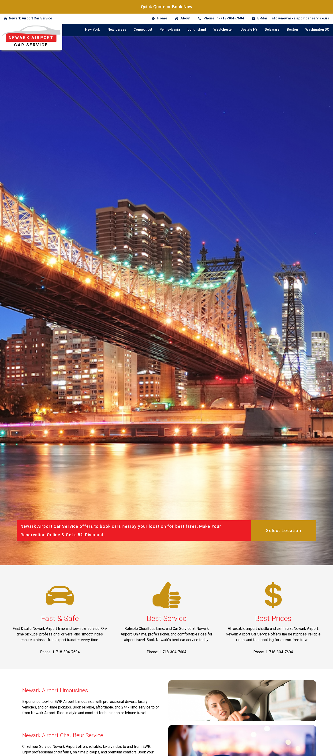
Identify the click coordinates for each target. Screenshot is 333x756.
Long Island (196, 30)
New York (92, 30)
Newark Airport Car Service (30, 18)
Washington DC (317, 30)
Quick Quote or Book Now (166, 6)
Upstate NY (248, 30)
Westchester (223, 30)
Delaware (272, 30)
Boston (292, 30)
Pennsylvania (170, 30)
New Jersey (117, 30)
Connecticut (143, 30)
